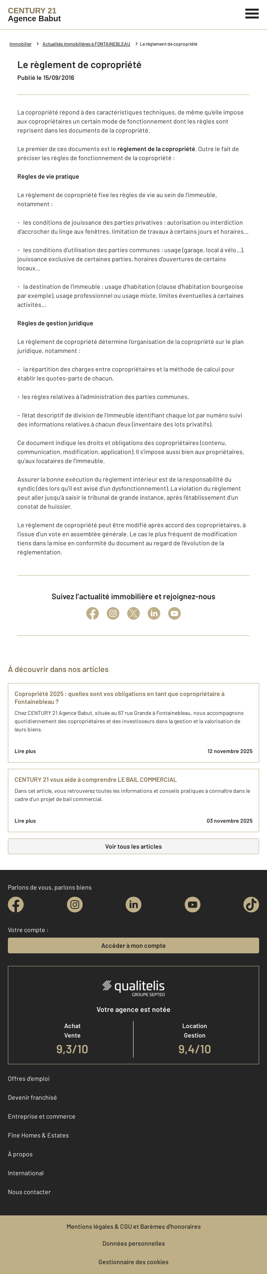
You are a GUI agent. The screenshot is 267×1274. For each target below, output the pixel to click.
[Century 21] (34, 14)
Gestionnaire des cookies (133, 1261)
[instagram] (75, 904)
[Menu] (252, 12)
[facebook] (16, 904)
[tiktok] (251, 904)
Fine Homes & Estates (38, 1135)
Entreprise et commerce (42, 1116)
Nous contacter (29, 1191)
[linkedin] (133, 904)
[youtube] (192, 904)
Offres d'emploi (29, 1078)
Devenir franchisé (32, 1097)
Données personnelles (133, 1243)
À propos (20, 1154)
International (26, 1172)
